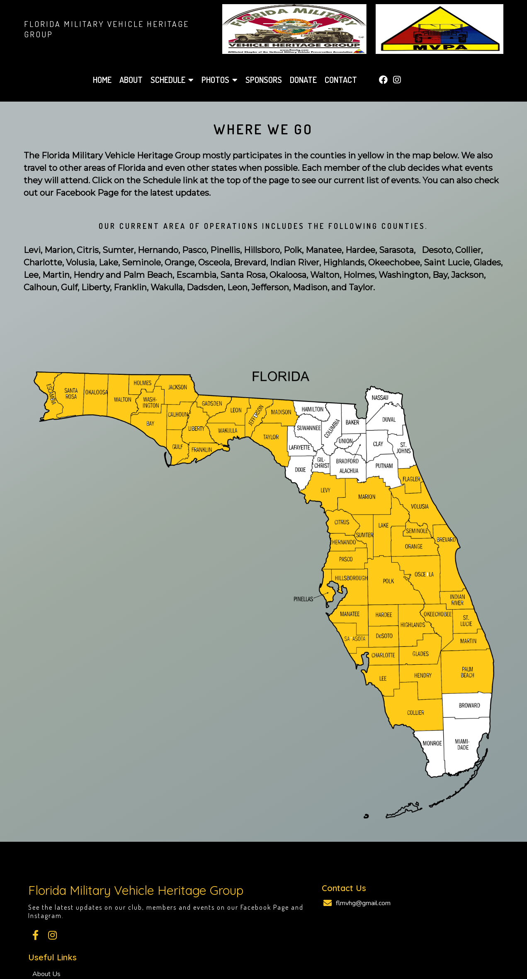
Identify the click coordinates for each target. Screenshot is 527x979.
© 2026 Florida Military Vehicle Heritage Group (263, 950)
